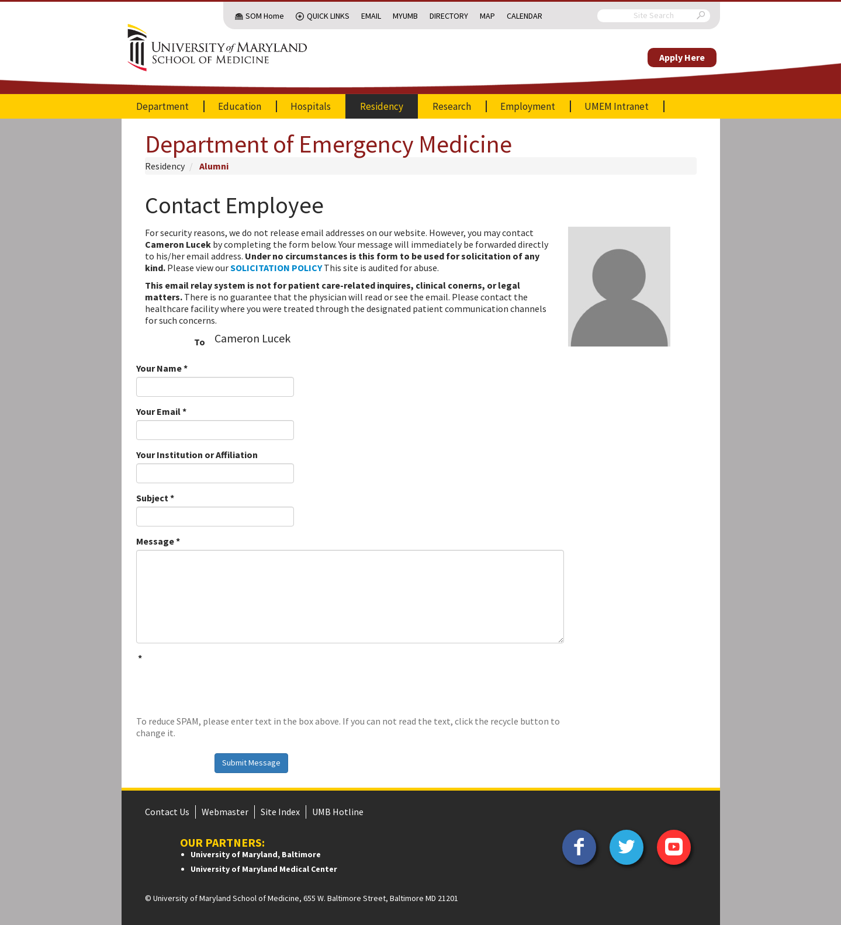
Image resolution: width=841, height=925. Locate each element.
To (199, 342)
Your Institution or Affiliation (197, 454)
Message (158, 541)
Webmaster (225, 811)
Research (451, 106)
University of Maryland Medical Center (264, 869)
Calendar (524, 16)
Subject (155, 498)
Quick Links (328, 16)
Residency (381, 106)
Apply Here (682, 57)
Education (239, 106)
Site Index (280, 811)
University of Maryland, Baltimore (256, 854)
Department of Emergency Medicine (328, 144)
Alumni (214, 166)
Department (162, 106)
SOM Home (264, 16)
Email (371, 16)
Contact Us (167, 811)
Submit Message (251, 762)
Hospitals (310, 106)
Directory (449, 16)
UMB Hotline (338, 811)
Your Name (162, 368)
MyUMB (405, 16)
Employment (527, 106)
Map (487, 16)
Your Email (161, 411)
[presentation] (225, 689)
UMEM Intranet (616, 106)
